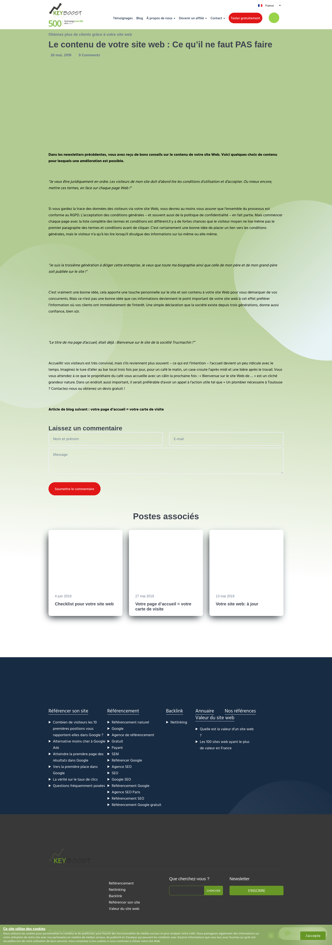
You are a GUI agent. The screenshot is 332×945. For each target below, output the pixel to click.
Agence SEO (122, 766)
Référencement (123, 710)
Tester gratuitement (245, 18)
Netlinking (178, 722)
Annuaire (204, 710)
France (269, 5)
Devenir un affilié (191, 18)
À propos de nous (159, 18)
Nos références (240, 710)
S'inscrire (256, 890)
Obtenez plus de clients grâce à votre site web (90, 34)
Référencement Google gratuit (136, 804)
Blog (139, 18)
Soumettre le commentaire (74, 488)
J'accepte (313, 935)
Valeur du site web (214, 717)
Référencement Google (130, 785)
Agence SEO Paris (126, 792)
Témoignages (123, 18)
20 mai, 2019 (61, 55)
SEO (115, 773)
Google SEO (121, 779)
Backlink (174, 710)
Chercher (213, 890)
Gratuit (117, 741)
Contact (216, 18)
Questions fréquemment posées (79, 785)
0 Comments (89, 55)
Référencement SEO (128, 798)
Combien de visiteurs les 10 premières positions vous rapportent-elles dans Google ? (78, 728)
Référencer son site (68, 710)
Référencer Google (127, 760)
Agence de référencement (133, 735)
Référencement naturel (130, 722)
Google (118, 728)
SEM (115, 754)
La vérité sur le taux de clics (75, 779)
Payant (117, 747)
